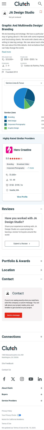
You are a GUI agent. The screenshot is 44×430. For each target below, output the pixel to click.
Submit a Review (20, 244)
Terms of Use (6, 424)
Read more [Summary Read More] (6, 52)
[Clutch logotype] (9, 348)
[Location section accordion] (22, 270)
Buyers (5, 394)
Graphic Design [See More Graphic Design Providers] (13, 128)
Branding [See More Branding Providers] (11, 117)
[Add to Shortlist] (40, 11)
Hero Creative (22, 150)
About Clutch (7, 388)
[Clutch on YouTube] (31, 379)
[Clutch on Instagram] (22, 379)
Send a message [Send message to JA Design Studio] (13, 315)
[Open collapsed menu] (4, 4)
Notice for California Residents (13, 419)
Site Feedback (7, 363)
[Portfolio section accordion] (22, 261)
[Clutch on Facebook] (4, 379)
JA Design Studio (21, 12)
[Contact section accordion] (22, 279)
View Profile (22, 197)
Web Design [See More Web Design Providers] (12, 121)
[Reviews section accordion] (22, 209)
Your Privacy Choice (9, 415)
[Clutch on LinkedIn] (39, 379)
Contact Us (6, 370)
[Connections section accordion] (22, 336)
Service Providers (9, 401)
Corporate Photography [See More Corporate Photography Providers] (16, 124)
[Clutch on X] (13, 379)
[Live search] (40, 4)
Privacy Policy (7, 411)
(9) (21, 158)
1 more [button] (31, 168)
